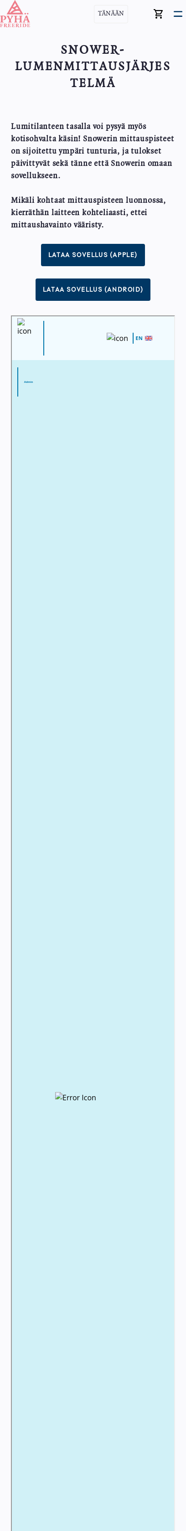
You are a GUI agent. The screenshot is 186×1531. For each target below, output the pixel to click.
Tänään (111, 13)
